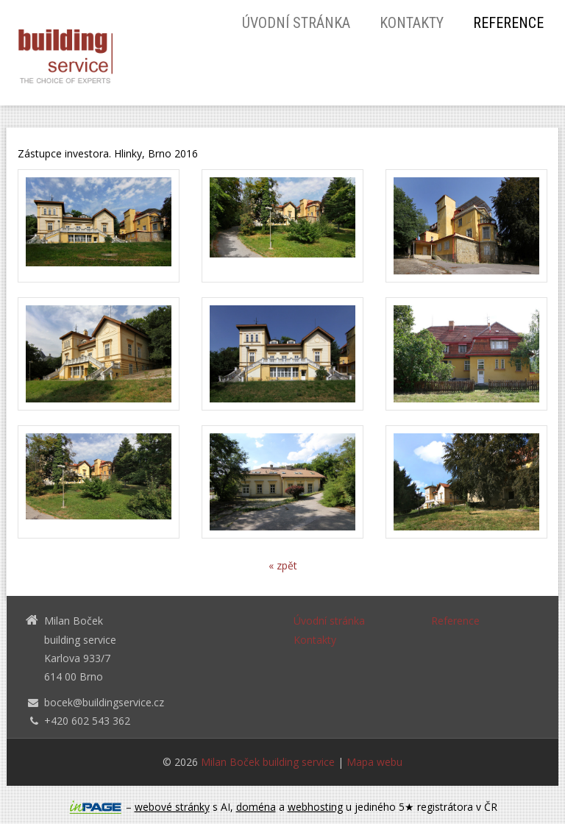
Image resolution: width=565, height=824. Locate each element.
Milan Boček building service (268, 762)
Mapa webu (374, 762)
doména (256, 807)
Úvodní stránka (296, 23)
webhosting (315, 807)
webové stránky (172, 807)
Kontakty (412, 23)
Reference (508, 23)
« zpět (283, 565)
